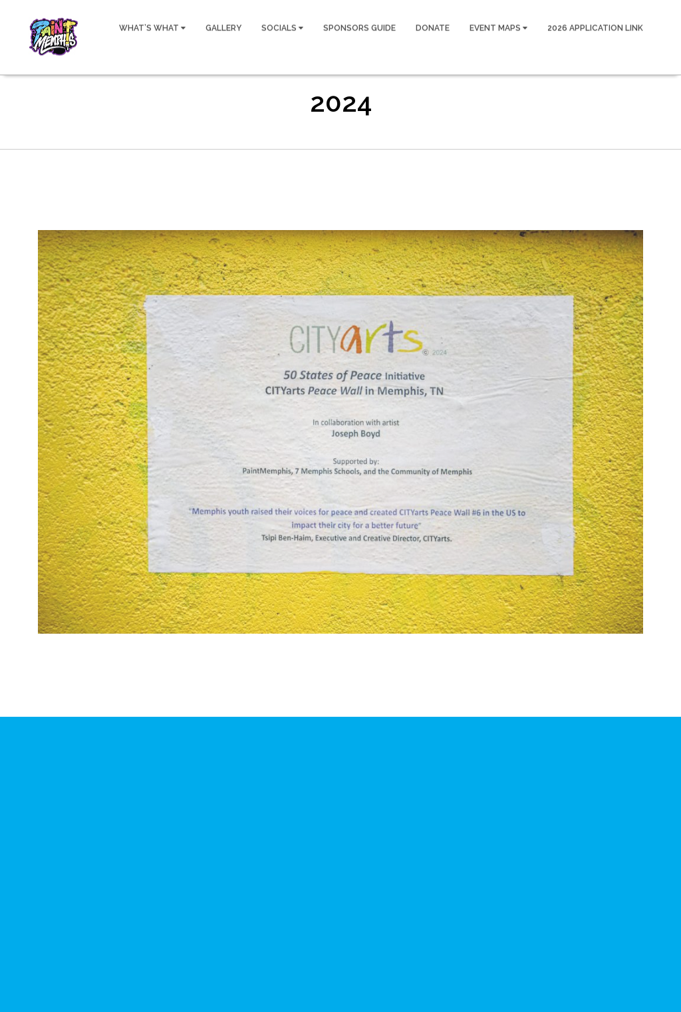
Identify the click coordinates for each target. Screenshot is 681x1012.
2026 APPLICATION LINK (595, 27)
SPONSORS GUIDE (359, 27)
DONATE (433, 27)
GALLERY (223, 27)
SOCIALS (282, 27)
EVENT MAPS (498, 27)
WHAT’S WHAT (152, 27)
